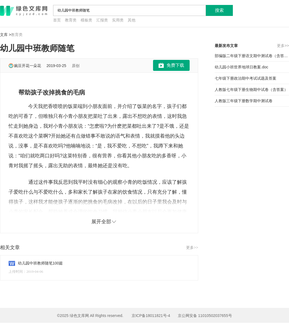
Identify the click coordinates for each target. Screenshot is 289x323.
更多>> (192, 248)
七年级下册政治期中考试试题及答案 (245, 78)
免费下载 (175, 65)
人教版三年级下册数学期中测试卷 (243, 101)
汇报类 (102, 20)
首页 (57, 20)
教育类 (71, 20)
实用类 (118, 20)
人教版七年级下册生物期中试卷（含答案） (251, 89)
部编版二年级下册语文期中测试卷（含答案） (252, 56)
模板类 (86, 20)
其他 (131, 20)
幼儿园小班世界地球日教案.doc (241, 67)
